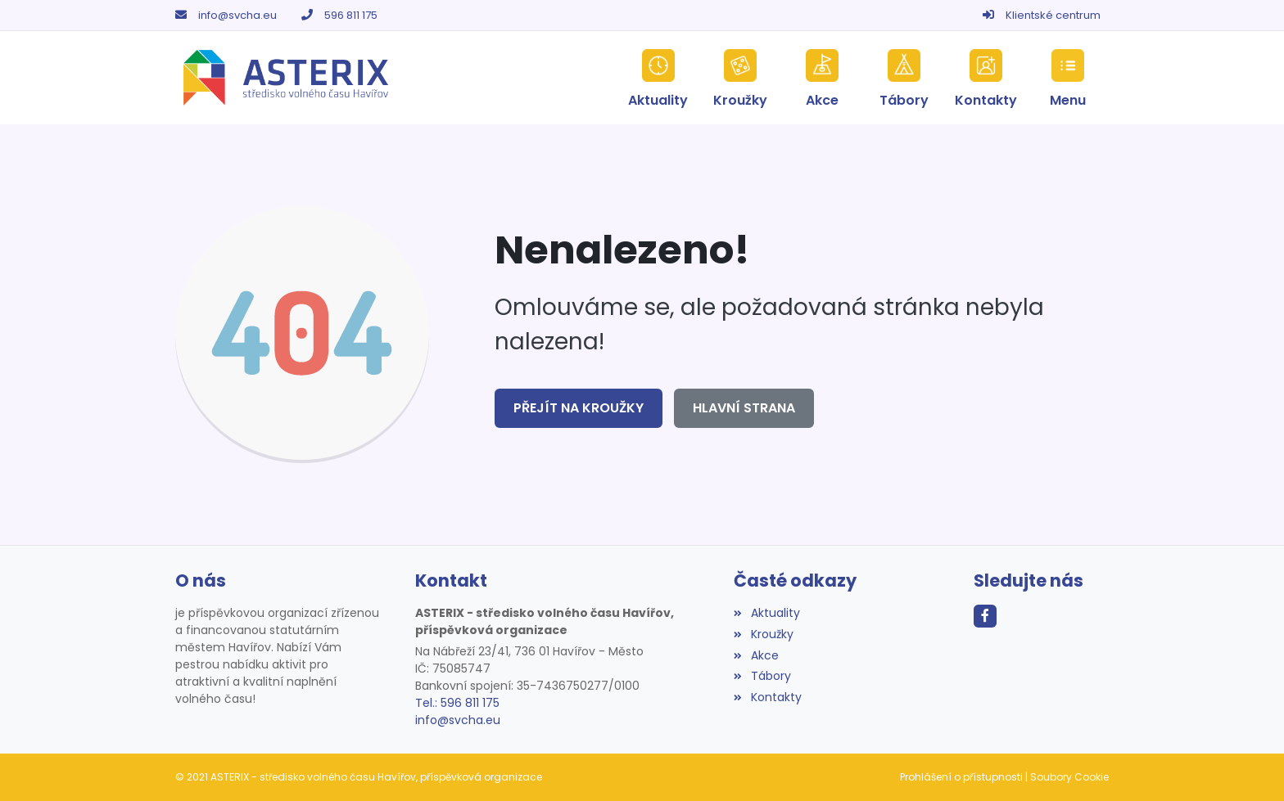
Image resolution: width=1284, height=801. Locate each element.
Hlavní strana (744, 407)
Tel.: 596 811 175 (457, 703)
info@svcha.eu (237, 15)
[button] (1068, 77)
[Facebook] (985, 616)
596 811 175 (351, 15)
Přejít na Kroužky (578, 407)
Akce (756, 655)
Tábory (762, 676)
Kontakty (767, 697)
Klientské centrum (1053, 15)
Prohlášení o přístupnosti (961, 777)
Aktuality (766, 613)
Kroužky (763, 634)
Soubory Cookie (1069, 777)
